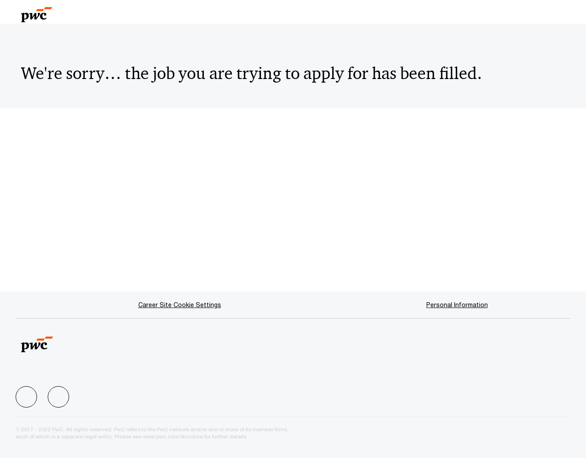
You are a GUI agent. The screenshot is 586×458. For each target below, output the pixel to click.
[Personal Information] (457, 304)
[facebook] (26, 397)
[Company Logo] (53, 12)
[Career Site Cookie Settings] (179, 304)
